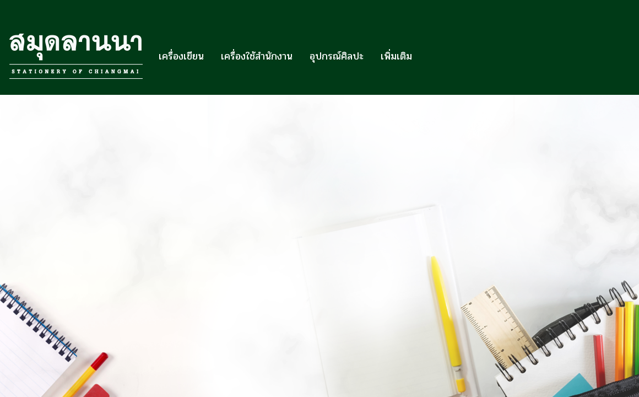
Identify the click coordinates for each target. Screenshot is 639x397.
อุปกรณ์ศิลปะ (337, 56)
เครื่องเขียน (181, 56)
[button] (430, 56)
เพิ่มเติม (396, 56)
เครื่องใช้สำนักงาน (257, 56)
